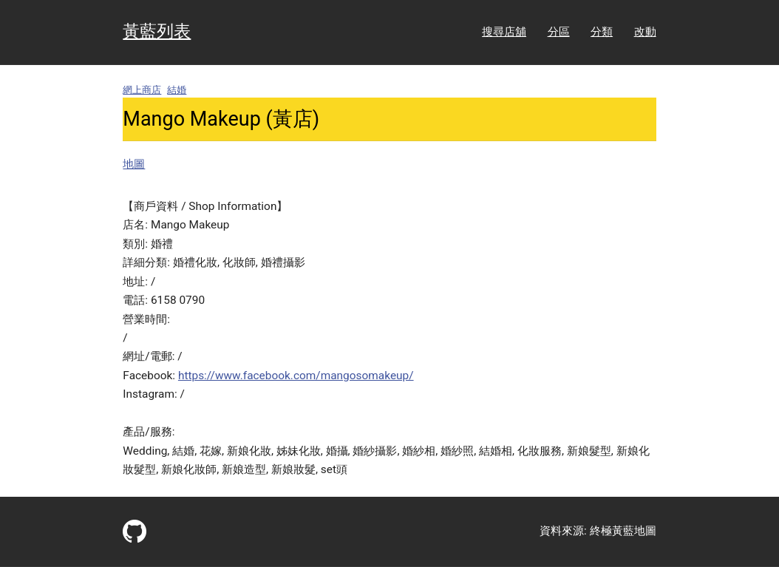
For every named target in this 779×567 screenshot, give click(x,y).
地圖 (134, 164)
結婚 (176, 89)
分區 (559, 31)
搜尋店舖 (504, 31)
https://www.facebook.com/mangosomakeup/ (296, 375)
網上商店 (142, 89)
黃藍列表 (157, 31)
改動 (645, 31)
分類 (602, 31)
